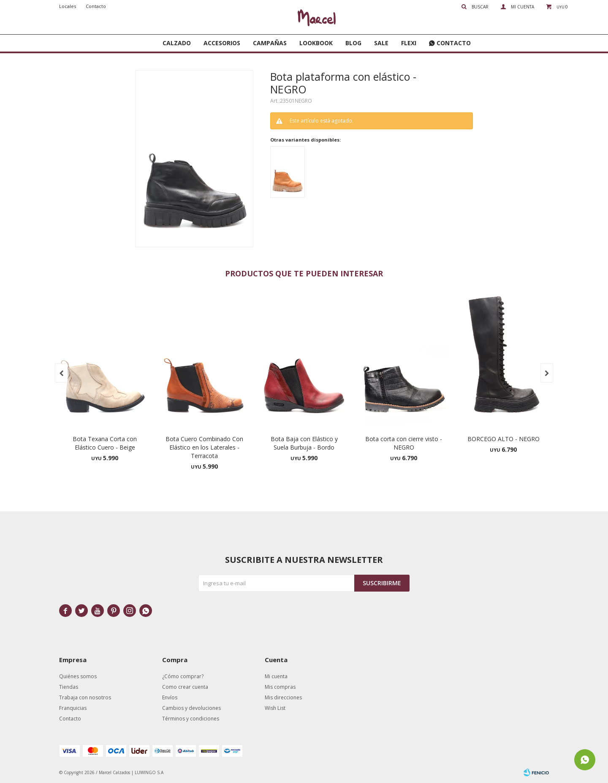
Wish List (275, 708)
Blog (353, 43)
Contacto (454, 43)
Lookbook (316, 43)
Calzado (177, 43)
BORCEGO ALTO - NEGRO (503, 439)
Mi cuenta (276, 676)
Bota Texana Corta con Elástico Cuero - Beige (105, 443)
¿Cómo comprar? (183, 676)
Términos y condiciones (190, 718)
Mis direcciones (283, 697)
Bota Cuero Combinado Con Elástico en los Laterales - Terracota (204, 447)
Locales (67, 6)
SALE (381, 43)
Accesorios (222, 43)
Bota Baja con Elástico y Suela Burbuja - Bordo (304, 443)
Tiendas (68, 686)
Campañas (270, 43)
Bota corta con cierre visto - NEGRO (403, 443)
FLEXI (408, 43)
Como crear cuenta (185, 686)
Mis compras (280, 686)
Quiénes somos (78, 676)
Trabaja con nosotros (85, 697)
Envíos (169, 697)
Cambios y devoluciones (191, 708)
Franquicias (73, 708)
